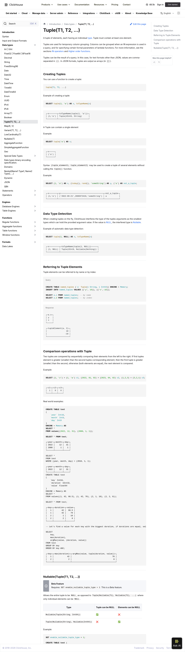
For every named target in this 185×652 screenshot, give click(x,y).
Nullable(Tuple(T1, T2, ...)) (166, 48)
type (90, 38)
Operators (7, 195)
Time (6, 79)
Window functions (11, 235)
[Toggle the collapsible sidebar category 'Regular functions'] (35, 222)
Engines (6, 202)
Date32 (7, 75)
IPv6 (6, 109)
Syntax (5, 36)
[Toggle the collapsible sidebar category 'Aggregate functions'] (35, 226)
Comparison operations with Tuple (167, 42)
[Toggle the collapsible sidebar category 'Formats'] (35, 242)
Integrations (89, 13)
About (128, 13)
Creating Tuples (161, 26)
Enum (7, 96)
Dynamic (8, 178)
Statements (7, 190)
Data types (7, 45)
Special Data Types (13, 156)
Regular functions (10, 222)
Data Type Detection (163, 30)
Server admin (56, 13)
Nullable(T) (9, 139)
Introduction (8, 32)
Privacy (150, 648)
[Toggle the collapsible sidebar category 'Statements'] (35, 191)
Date (6, 70)
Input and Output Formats (14, 40)
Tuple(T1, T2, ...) (12, 122)
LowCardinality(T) (12, 134)
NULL (108, 222)
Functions (7, 218)
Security (160, 648)
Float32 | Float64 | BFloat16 (17, 53)
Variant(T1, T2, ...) (12, 130)
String (7, 62)
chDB (117, 13)
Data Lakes (7, 246)
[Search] (20, 23)
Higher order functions (79, 51)
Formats (6, 242)
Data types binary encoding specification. (17, 161)
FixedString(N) (11, 66)
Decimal (8, 58)
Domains (8, 167)
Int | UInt (8, 49)
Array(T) (8, 113)
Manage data (38, 13)
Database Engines (11, 206)
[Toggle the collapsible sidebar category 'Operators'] (35, 195)
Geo (6, 151)
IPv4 (6, 104)
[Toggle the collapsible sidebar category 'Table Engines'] (35, 211)
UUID (6, 100)
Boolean (8, 117)
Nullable (137, 222)
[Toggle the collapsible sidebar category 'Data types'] (35, 45)
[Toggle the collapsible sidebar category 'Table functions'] (35, 231)
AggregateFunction (13, 143)
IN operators (58, 51)
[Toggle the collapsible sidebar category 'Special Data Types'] (35, 156)
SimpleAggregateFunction (16, 147)
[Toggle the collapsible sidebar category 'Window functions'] (35, 235)
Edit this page (138, 24)
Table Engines (9, 210)
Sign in (160, 4)
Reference (73, 13)
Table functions (9, 230)
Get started (172, 4)
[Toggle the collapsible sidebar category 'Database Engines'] (35, 206)
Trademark (139, 648)
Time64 (8, 87)
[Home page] (44, 24)
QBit (6, 186)
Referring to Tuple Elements (167, 35)
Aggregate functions (12, 226)
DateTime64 (10, 92)
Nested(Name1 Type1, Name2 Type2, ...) (18, 172)
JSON (7, 182)
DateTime (8, 83)
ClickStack (105, 13)
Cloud (24, 13)
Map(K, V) (9, 126)
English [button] (165, 13)
